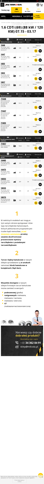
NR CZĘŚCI (27, 10)
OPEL (22, 22)
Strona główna (5, 22)
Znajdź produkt (37, 16)
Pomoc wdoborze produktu (41, 1)
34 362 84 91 (30, 343)
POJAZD (16, 10)
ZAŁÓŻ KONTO (15, 1)
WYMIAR (38, 10)
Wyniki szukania (15, 22)
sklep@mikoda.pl (29, 346)
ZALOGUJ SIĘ (6, 1)
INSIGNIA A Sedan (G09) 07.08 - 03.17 (34, 22)
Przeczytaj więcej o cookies (19, 480)
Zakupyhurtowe (37, 5)
